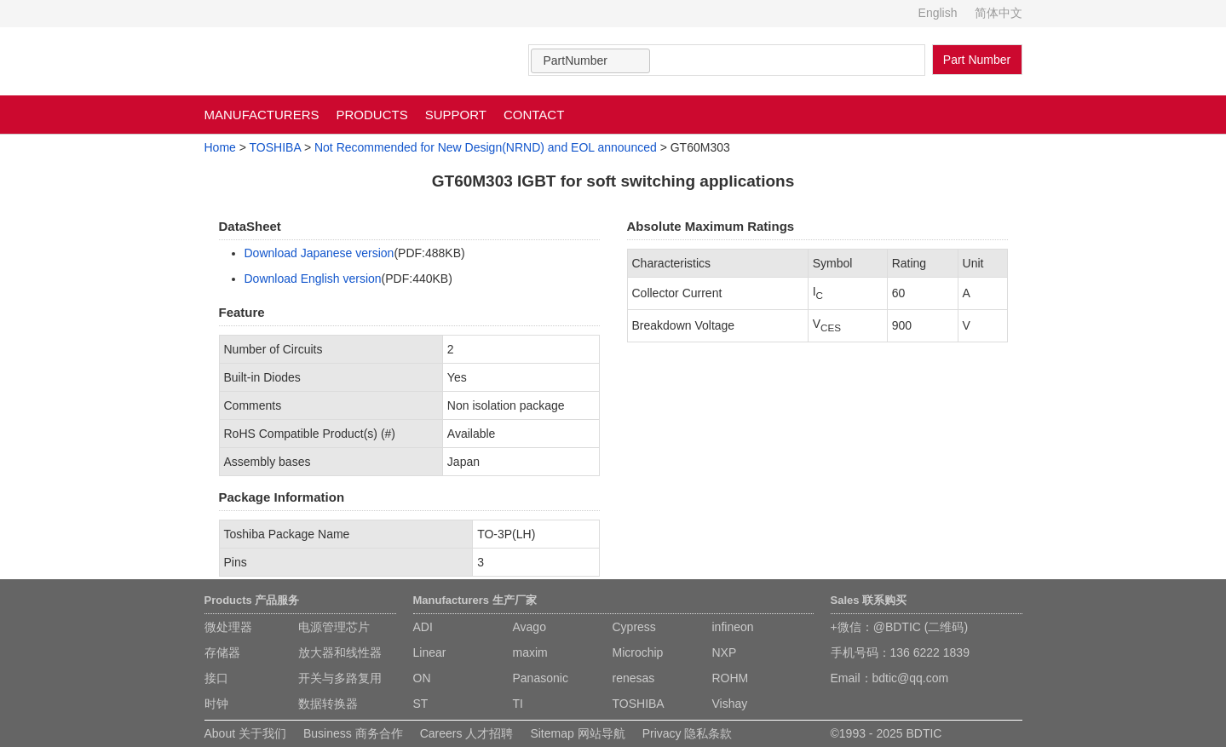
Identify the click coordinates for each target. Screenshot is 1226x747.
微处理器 (228, 627)
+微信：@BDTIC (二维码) (900, 627)
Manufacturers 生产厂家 (475, 600)
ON (422, 678)
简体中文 (998, 13)
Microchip (638, 652)
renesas (634, 678)
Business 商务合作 (353, 733)
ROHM (730, 678)
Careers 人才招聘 (467, 733)
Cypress (634, 627)
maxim (530, 652)
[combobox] (590, 61)
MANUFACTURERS (261, 114)
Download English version (313, 278)
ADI (423, 627)
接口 (216, 678)
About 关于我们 (245, 733)
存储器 (222, 652)
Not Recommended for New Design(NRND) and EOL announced (485, 147)
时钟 (216, 703)
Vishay (730, 703)
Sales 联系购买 (869, 600)
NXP (724, 652)
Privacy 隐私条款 (687, 733)
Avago (529, 627)
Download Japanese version (319, 253)
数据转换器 (328, 703)
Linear (429, 652)
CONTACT (534, 114)
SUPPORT (455, 114)
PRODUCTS (372, 114)
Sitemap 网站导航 (577, 733)
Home (220, 147)
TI (518, 703)
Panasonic (540, 678)
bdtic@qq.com (910, 678)
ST (421, 703)
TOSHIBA (275, 147)
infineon (733, 627)
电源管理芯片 (334, 627)
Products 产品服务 (252, 600)
